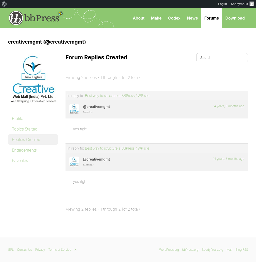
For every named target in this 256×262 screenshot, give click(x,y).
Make (156, 18)
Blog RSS (242, 249)
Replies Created (26, 139)
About (138, 18)
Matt (229, 249)
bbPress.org (34, 18)
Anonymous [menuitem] (242, 4)
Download (235, 18)
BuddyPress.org (212, 249)
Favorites (20, 160)
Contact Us (24, 249)
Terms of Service (59, 249)
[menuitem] (4, 4)
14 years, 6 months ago (228, 106)
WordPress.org (169, 249)
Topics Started (24, 129)
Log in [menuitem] (222, 4)
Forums (211, 18)
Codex (174, 18)
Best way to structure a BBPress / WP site (117, 95)
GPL (11, 249)
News (192, 18)
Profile (17, 118)
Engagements (24, 150)
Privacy (40, 249)
